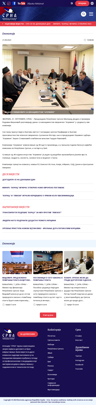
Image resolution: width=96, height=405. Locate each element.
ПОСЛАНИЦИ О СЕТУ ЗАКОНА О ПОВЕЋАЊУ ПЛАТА (48, 278)
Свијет (50, 370)
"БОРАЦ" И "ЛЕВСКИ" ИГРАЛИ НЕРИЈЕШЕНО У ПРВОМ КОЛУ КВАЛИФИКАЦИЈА (38, 195)
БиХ (49, 361)
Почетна (51, 336)
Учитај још (48, 315)
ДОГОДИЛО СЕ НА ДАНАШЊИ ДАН (36, 24)
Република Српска (56, 349)
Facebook (79, 365)
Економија (52, 374)
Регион (51, 366)
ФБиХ (50, 353)
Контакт (79, 340)
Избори (51, 344)
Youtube (79, 369)
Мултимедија (54, 389)
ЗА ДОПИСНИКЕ (27, 334)
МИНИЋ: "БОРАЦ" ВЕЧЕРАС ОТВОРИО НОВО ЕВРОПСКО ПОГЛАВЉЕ (33, 187)
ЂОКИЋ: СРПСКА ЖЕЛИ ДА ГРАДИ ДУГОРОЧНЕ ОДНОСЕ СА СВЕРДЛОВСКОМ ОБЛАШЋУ (78, 278)
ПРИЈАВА (82, 3)
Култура (51, 379)
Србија (51, 357)
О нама (78, 336)
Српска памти (54, 340)
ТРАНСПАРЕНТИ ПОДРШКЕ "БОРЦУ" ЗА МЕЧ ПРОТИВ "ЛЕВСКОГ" (32, 212)
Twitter (78, 356)
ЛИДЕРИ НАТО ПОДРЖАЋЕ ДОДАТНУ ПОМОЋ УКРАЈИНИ (29, 220)
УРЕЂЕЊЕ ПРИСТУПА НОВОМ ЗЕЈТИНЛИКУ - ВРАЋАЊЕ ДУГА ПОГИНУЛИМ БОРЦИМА (41, 228)
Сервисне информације (54, 384)
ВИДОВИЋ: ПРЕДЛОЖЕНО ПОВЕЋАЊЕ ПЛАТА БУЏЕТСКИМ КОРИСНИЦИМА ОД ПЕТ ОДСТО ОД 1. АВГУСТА (16, 278)
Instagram (79, 360)
